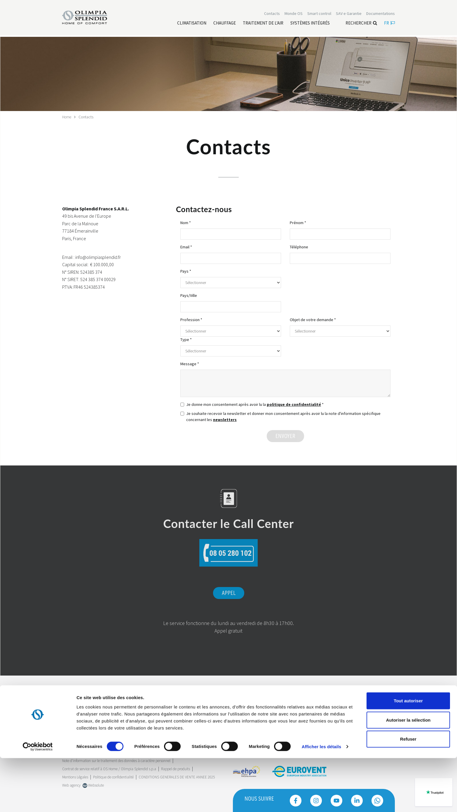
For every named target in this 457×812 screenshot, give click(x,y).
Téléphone (299, 246)
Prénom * (298, 222)
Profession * (191, 319)
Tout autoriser (408, 754)
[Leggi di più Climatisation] (191, 24)
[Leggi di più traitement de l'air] (263, 24)
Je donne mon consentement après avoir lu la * (252, 404)
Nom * (185, 222)
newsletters (225, 419)
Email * (186, 246)
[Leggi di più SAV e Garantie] (349, 14)
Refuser (408, 792)
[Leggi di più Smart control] (319, 14)
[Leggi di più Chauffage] (224, 24)
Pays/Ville (188, 295)
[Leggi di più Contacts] (272, 14)
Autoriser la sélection (408, 773)
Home (67, 117)
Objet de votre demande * (313, 319)
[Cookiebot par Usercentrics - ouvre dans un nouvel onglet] (37, 800)
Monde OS (294, 14)
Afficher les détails (321, 800)
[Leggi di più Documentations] (380, 14)
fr (389, 23)
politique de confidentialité (294, 404)
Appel (229, 593)
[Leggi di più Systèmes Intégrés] (310, 24)
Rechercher (361, 23)
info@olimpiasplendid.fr (98, 257)
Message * (189, 363)
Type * (186, 339)
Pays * (185, 270)
